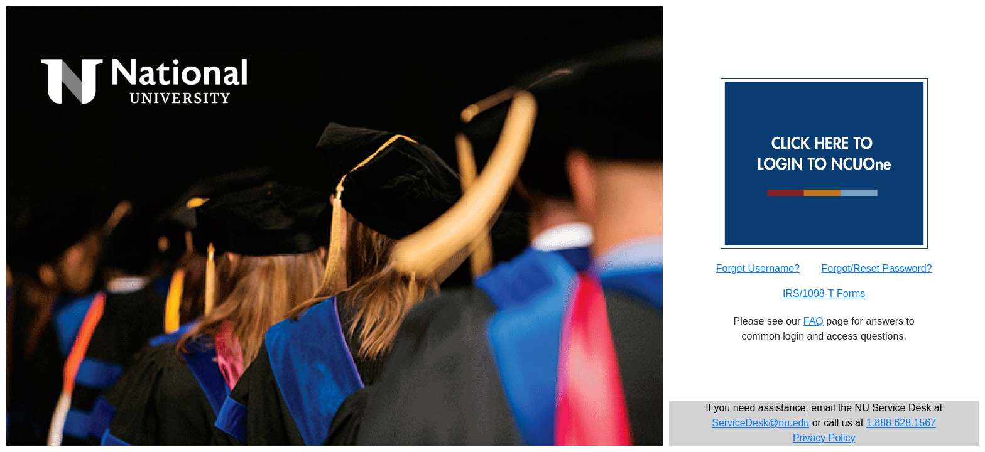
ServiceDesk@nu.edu (760, 422)
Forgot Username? (758, 268)
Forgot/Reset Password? (877, 268)
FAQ (813, 321)
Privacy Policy (824, 438)
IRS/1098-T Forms (824, 293)
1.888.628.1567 (901, 422)
